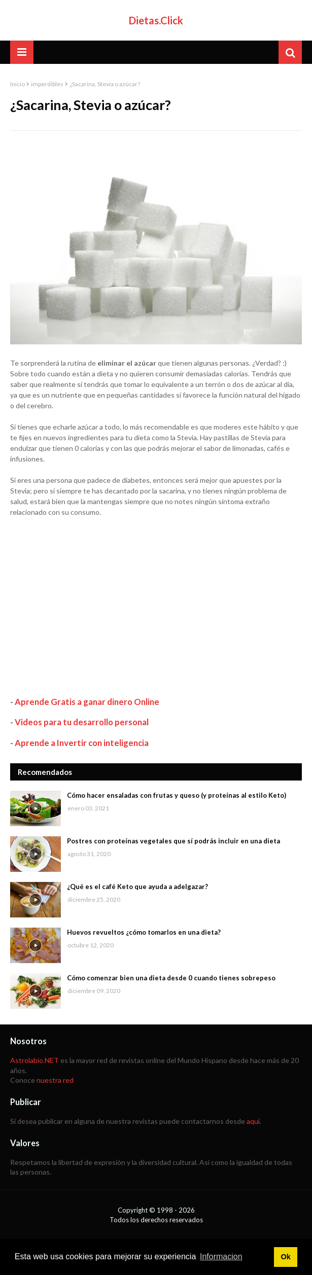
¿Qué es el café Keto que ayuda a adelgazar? (137, 886)
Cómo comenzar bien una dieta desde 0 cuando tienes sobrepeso (171, 978)
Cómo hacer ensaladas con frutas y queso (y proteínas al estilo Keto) (176, 795)
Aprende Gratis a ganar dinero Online (87, 701)
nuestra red (55, 1080)
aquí (253, 1121)
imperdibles (47, 84)
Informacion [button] (221, 1256)
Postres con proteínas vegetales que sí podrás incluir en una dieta (173, 841)
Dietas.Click (156, 20)
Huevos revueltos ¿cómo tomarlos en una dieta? (144, 932)
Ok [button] (285, 1257)
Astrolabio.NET (34, 1060)
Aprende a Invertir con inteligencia (82, 742)
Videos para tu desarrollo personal (82, 722)
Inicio (17, 84)
